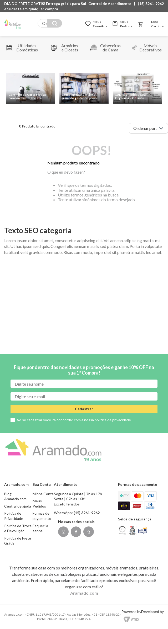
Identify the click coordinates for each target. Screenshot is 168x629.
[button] (111, 3)
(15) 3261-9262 (151, 3)
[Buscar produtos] (55, 23)
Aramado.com (84, 592)
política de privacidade (113, 420)
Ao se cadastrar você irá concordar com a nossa (74, 420)
